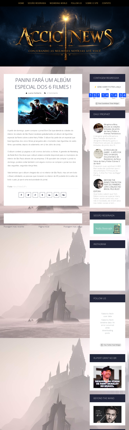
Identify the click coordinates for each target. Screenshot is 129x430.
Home (21, 3)
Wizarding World (58, 3)
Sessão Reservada (37, 3)
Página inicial (44, 226)
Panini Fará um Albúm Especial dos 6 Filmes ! (43, 83)
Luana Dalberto (34, 93)
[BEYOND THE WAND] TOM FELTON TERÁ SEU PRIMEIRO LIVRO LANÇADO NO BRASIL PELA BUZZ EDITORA (107, 186)
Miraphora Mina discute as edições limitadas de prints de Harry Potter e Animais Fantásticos (112, 129)
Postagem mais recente (14, 226)
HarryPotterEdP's (20, 187)
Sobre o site (92, 3)
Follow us (76, 3)
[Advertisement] (43, 248)
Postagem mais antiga (73, 226)
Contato (106, 3)
